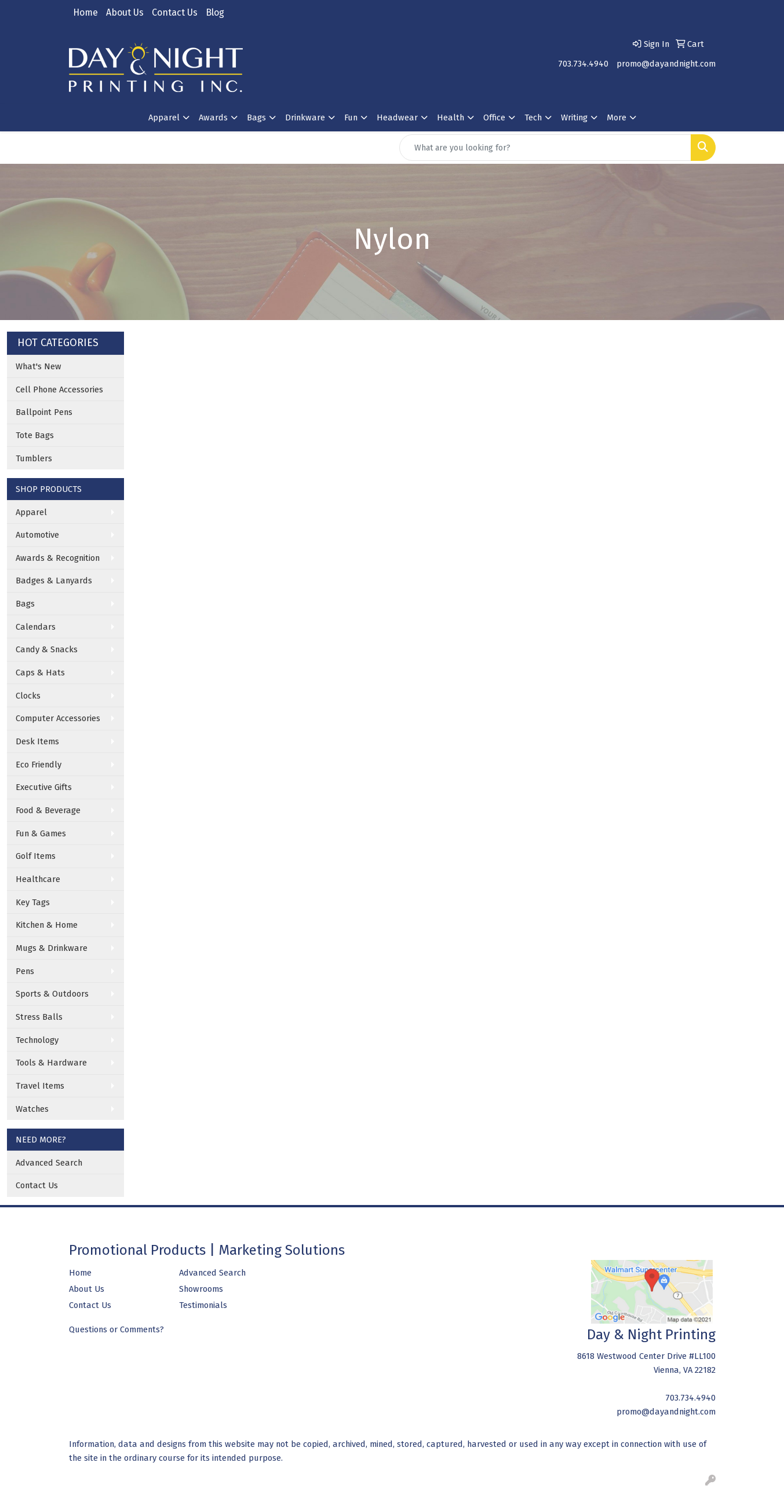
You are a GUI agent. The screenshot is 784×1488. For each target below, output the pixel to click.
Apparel (31, 512)
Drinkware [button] (305, 117)
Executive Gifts (44, 787)
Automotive (37, 535)
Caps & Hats (40, 672)
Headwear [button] (397, 117)
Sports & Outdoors (52, 994)
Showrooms (201, 1289)
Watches (32, 1109)
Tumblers (34, 458)
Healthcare (38, 879)
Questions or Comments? (116, 1329)
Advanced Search (49, 1163)
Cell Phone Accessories (59, 389)
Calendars (36, 627)
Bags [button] (256, 117)
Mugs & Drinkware (51, 948)
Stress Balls (39, 1017)
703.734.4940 (583, 63)
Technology (37, 1040)
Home (85, 12)
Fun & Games (41, 833)
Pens (25, 971)
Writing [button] (574, 117)
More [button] (616, 117)
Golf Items (36, 856)
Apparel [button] (164, 117)
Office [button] (494, 117)
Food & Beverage (48, 810)
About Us (125, 12)
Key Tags (33, 902)
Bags (25, 603)
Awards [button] (213, 117)
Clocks (28, 695)
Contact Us (175, 12)
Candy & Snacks (47, 649)
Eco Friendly (38, 764)
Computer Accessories (58, 718)
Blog (215, 12)
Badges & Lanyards (54, 580)
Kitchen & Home (47, 925)
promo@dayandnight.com (666, 63)
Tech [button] (533, 117)
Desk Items (37, 741)
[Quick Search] (545, 147)
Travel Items (40, 1086)
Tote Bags (35, 435)
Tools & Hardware (51, 1062)
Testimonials (203, 1305)
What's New (38, 366)
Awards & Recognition (58, 558)
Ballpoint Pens (44, 412)
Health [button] (450, 117)
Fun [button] (351, 117)
